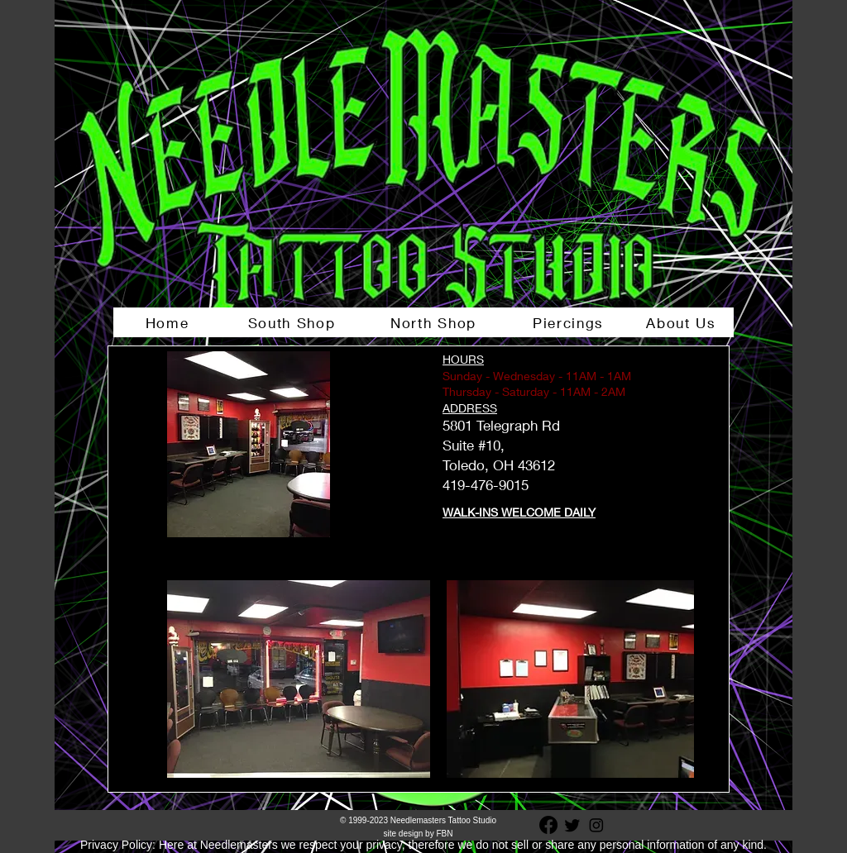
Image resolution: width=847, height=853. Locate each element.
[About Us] (683, 322)
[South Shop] (293, 322)
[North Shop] (435, 322)
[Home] (168, 322)
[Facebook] (548, 825)
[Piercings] (570, 322)
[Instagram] (596, 825)
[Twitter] (572, 825)
